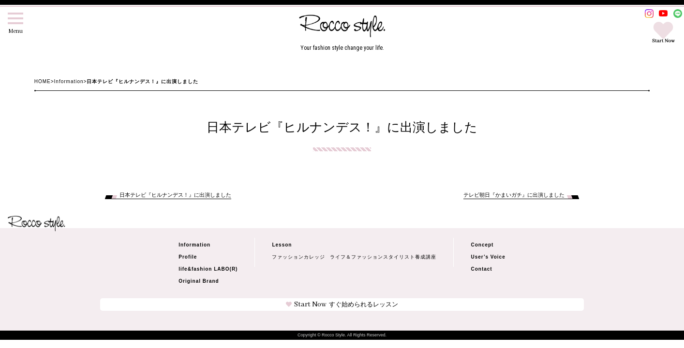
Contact (481, 269)
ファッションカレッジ (298, 257)
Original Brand (198, 281)
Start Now (342, 304)
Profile (187, 257)
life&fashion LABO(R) (208, 269)
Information (69, 81)
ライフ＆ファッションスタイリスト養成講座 (383, 257)
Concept (482, 244)
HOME (42, 81)
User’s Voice (488, 257)
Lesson (282, 244)
